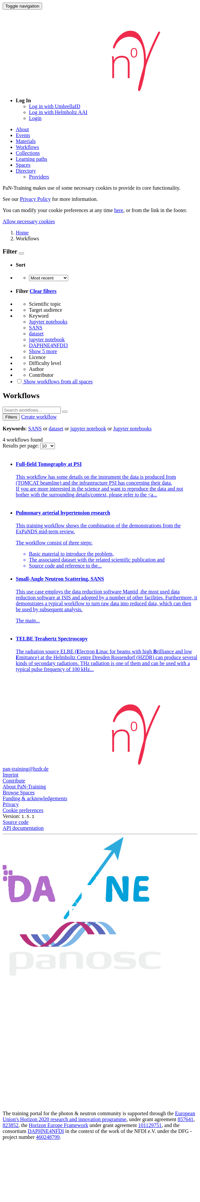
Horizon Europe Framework (58, 1125)
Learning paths (31, 159)
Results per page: (21, 445)
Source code (16, 822)
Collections (28, 153)
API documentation (23, 828)
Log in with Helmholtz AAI (58, 112)
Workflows (27, 147)
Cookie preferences (23, 810)
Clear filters (43, 291)
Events (23, 135)
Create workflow (39, 417)
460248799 (48, 1137)
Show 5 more (43, 351)
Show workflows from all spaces (54, 381)
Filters (11, 417)
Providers (39, 177)
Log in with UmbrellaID (54, 106)
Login (35, 118)
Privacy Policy (35, 199)
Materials (26, 141)
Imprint (10, 775)
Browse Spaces (19, 792)
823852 (10, 1125)
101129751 (150, 1125)
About (22, 129)
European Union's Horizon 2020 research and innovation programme (99, 1116)
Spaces (23, 165)
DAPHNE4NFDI (46, 1131)
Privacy (11, 804)
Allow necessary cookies (29, 221)
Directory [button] (26, 171)
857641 (185, 1119)
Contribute (14, 780)
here (118, 210)
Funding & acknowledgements (35, 798)
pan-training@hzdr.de (26, 769)
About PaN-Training (24, 786)
